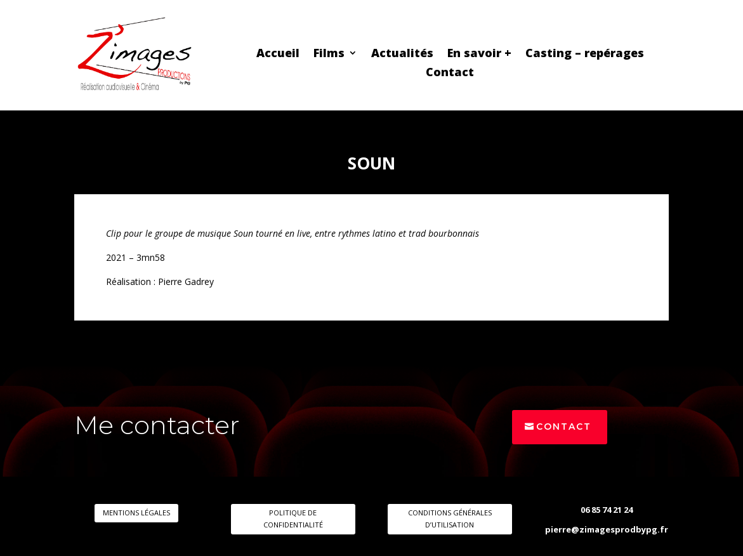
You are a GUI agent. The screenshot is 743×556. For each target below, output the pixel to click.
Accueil (277, 54)
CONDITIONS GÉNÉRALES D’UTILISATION (450, 518)
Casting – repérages (584, 54)
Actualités (402, 54)
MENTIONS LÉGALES (136, 512)
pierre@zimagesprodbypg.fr (606, 529)
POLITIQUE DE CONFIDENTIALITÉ (293, 518)
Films (329, 54)
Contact (450, 73)
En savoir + (479, 54)
